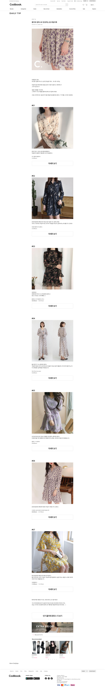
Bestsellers (59, 9)
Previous (30, 649)
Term (21, 671)
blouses (47, 656)
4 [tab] (54, 659)
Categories (23, 9)
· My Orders (63, 1)
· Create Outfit (52, 1)
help (41, 671)
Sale (84, 9)
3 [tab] (52, 659)
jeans (33, 656)
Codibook (16, 4)
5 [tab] (56, 659)
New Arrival (46, 9)
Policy (25, 671)
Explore (94, 9)
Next (74, 649)
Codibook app (79, 1)
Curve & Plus (72, 9)
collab (37, 671)
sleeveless (61, 656)
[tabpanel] (39, 649)
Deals (34, 9)
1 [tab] (48, 659)
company (46, 671)
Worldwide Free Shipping (14, 1)
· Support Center (70, 1)
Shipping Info (31, 671)
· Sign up (58, 1)
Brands (11, 9)
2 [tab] (50, 659)
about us (12, 671)
